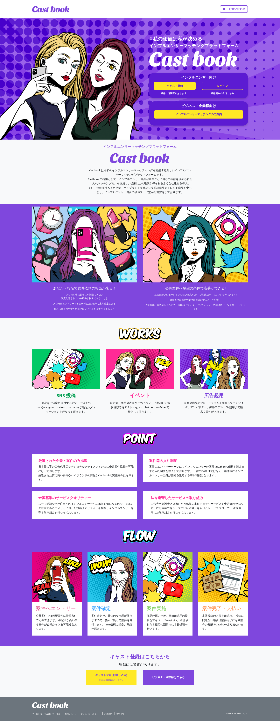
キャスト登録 (175, 86)
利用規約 (108, 714)
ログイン (222, 86)
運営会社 (120, 714)
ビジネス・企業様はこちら (168, 677)
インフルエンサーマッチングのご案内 (199, 114)
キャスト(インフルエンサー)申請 (46, 714)
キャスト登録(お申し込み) (111, 677)
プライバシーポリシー (90, 714)
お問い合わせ (70, 714)
